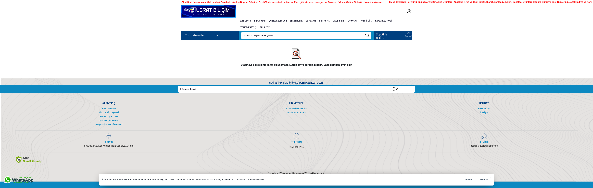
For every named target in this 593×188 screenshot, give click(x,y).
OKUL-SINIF (338, 20)
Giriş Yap (407, 11)
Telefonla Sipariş (296, 112)
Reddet (468, 180)
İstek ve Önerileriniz (296, 108)
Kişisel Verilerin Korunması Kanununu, (188, 179)
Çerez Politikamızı (238, 179)
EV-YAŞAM (311, 20)
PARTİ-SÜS (366, 20)
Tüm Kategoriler (201, 35)
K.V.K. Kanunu (109, 108)
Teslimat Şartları (108, 120)
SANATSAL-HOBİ (383, 20)
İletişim (484, 112)
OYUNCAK (352, 20)
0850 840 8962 (296, 147)
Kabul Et (484, 180)
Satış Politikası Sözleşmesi (108, 124)
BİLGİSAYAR (259, 20)
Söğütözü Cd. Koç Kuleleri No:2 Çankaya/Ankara (109, 145)
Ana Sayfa (245, 20)
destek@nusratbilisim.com (484, 145)
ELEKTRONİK (296, 20)
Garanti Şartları (109, 116)
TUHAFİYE (265, 27)
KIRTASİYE (324, 20)
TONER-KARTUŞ (248, 27)
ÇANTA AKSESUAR (278, 20)
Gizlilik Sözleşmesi (109, 112)
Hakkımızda (484, 108)
